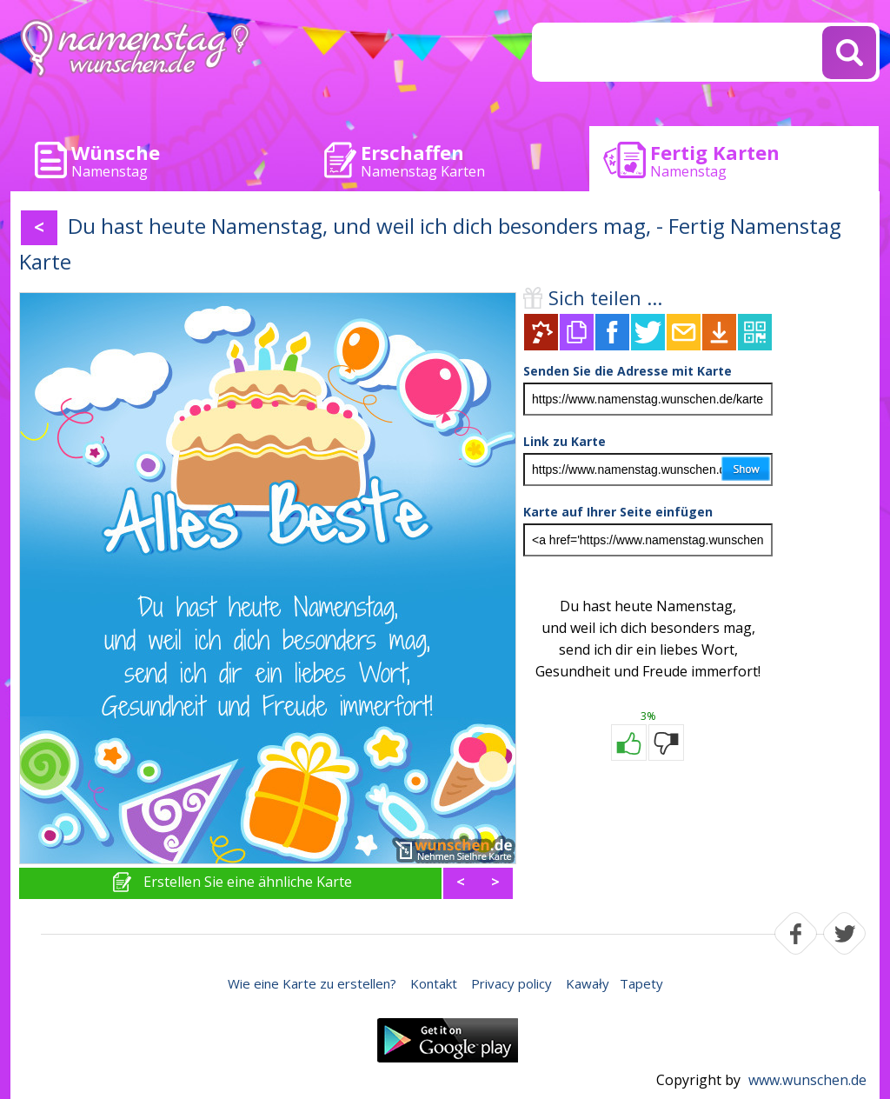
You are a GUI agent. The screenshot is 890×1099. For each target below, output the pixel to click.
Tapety (641, 983)
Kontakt (433, 983)
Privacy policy (511, 983)
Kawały (587, 983)
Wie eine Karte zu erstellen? (312, 983)
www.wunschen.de (807, 1079)
